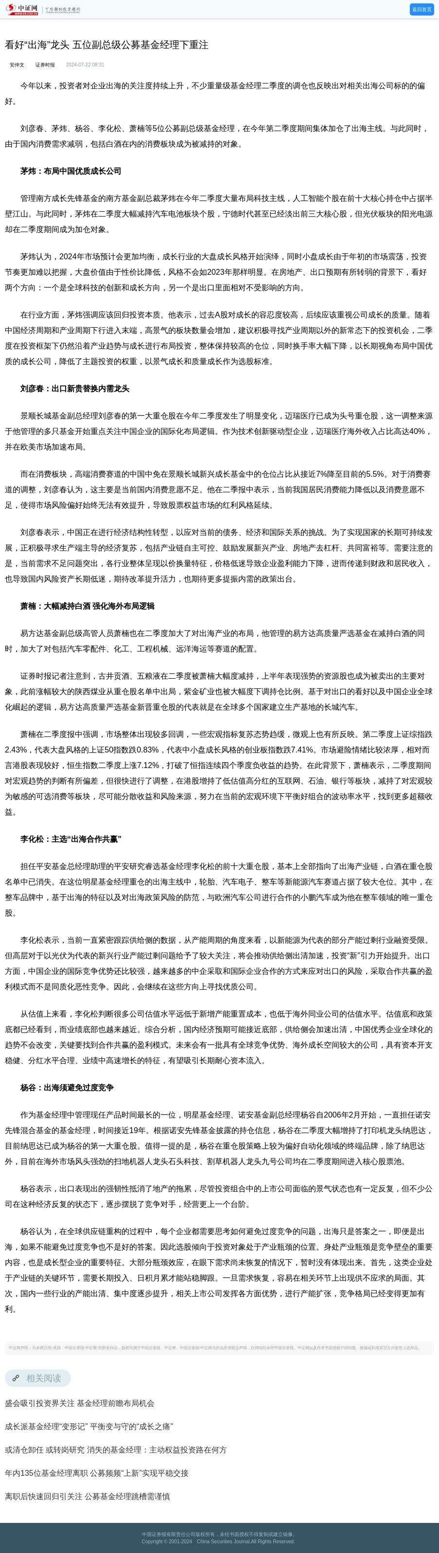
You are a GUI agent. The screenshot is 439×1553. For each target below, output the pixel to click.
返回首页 (422, 9)
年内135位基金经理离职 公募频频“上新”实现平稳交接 (97, 1473)
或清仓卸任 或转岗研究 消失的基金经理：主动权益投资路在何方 (116, 1450)
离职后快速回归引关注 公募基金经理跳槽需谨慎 (87, 1496)
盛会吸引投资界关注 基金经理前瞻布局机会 (80, 1403)
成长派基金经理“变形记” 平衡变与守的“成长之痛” (89, 1426)
